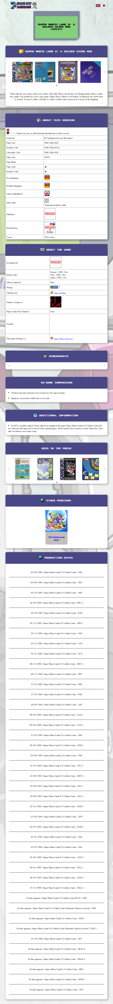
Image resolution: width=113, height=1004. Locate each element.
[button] (104, 72)
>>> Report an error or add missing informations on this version (39, 133)
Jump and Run (59, 292)
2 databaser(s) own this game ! (60, 138)
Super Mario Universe (61, 338)
